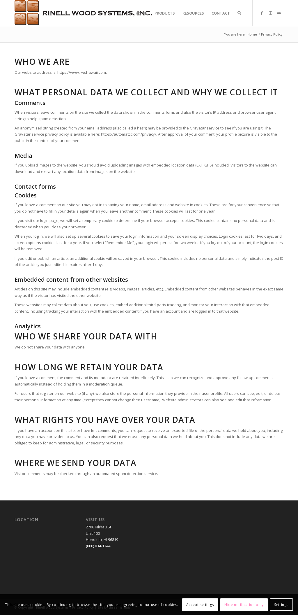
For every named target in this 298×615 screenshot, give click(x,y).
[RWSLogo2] (83, 13)
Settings (281, 604)
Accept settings (200, 604)
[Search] (239, 13)
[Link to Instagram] (270, 12)
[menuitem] (141, 13)
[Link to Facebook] (261, 12)
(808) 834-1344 (98, 546)
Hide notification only (243, 604)
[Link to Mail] (279, 12)
